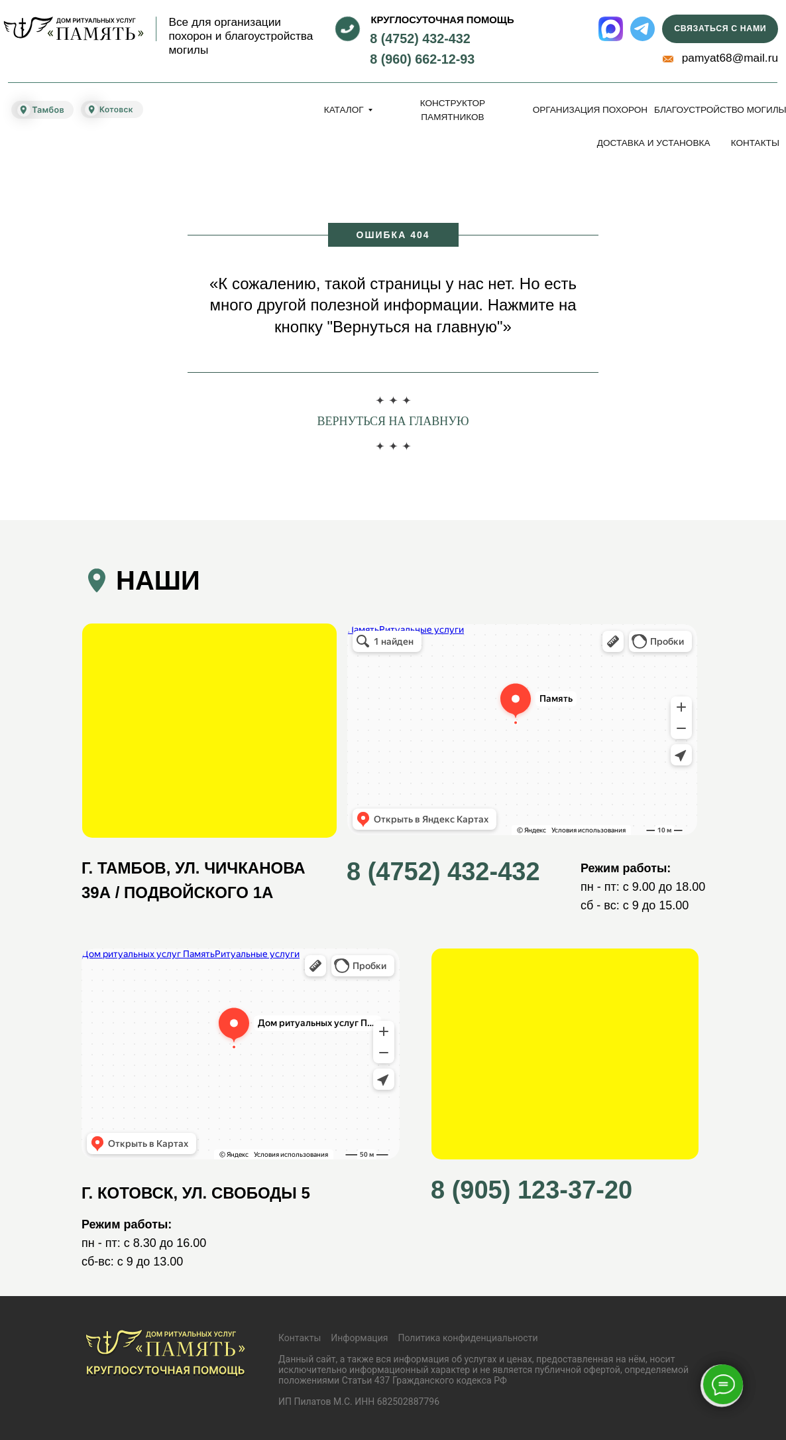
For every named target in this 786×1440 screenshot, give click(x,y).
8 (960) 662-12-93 (422, 59)
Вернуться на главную (393, 421)
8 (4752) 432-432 (420, 38)
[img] (73, 28)
